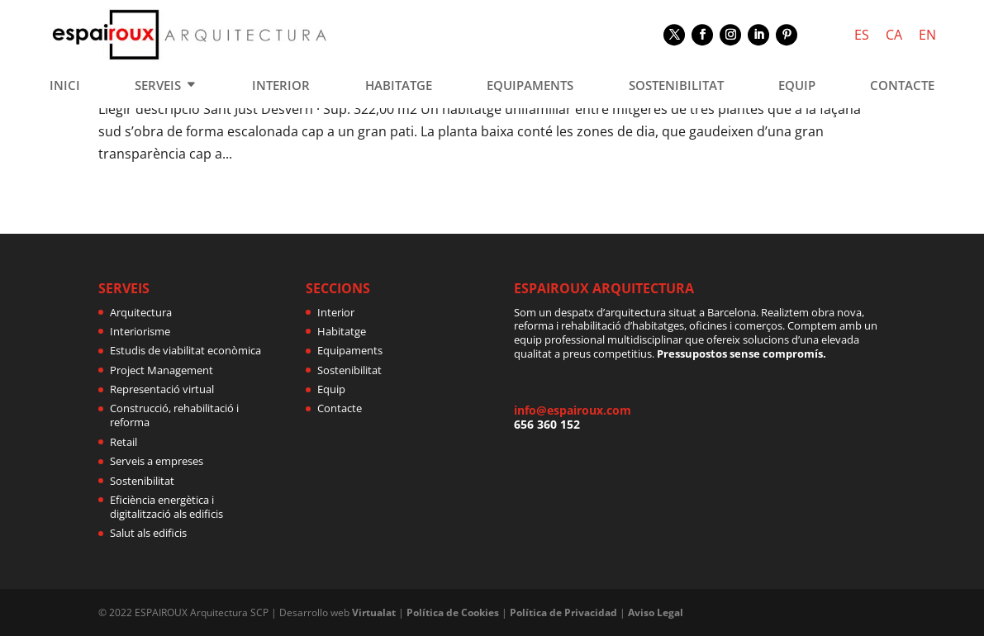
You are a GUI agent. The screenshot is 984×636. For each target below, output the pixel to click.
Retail (123, 441)
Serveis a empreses (156, 460)
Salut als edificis (148, 532)
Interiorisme (140, 331)
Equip (331, 389)
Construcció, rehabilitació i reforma (174, 415)
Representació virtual (162, 389)
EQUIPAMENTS (530, 86)
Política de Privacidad (563, 612)
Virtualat (374, 612)
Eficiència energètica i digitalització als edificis (166, 506)
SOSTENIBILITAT (676, 86)
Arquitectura (141, 312)
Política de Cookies (452, 612)
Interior (335, 312)
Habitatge (341, 331)
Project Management (161, 370)
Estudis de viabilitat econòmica (185, 350)
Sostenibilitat (142, 480)
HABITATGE (398, 86)
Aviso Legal (655, 612)
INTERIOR (281, 86)
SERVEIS (158, 86)
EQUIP (796, 86)
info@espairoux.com (572, 410)
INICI (65, 86)
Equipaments (350, 350)
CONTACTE (902, 86)
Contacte (339, 408)
